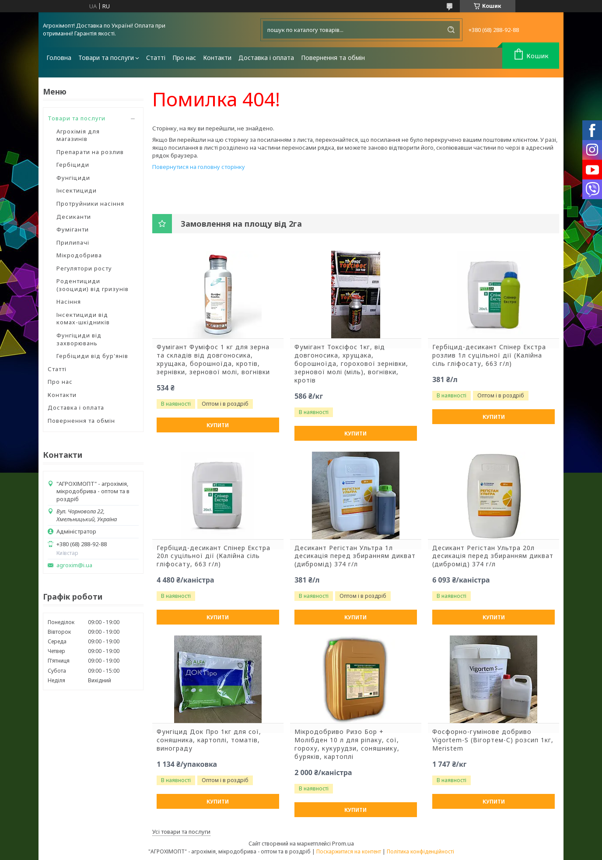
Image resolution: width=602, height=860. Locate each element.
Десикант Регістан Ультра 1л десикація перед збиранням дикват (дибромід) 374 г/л (355, 556)
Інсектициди (76, 190)
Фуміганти (72, 229)
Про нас (184, 57)
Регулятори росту (84, 268)
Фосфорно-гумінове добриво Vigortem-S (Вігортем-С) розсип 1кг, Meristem (492, 740)
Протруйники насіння (90, 203)
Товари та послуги (106, 57)
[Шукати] (451, 30)
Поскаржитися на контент (348, 851)
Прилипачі (72, 242)
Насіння (68, 301)
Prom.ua (343, 843)
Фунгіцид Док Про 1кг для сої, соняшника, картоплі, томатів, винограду (209, 740)
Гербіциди (72, 164)
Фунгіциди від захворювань (79, 339)
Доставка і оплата (266, 57)
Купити (217, 425)
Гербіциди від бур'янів (92, 356)
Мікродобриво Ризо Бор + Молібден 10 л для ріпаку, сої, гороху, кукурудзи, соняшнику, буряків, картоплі (346, 744)
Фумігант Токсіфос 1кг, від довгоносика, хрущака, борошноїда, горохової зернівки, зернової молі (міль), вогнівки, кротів (351, 363)
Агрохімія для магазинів (78, 135)
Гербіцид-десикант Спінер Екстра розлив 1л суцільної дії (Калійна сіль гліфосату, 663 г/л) (489, 355)
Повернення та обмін (333, 57)
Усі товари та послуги (181, 831)
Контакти (217, 57)
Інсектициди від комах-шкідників (83, 318)
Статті (155, 57)
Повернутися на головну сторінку (198, 167)
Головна (58, 57)
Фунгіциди (73, 178)
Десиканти (73, 217)
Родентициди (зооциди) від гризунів (92, 285)
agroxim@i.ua (74, 565)
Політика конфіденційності (420, 851)
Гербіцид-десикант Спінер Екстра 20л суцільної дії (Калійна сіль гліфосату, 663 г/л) (213, 556)
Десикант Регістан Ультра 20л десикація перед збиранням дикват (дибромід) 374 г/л (492, 556)
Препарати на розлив (90, 152)
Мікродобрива (79, 255)
